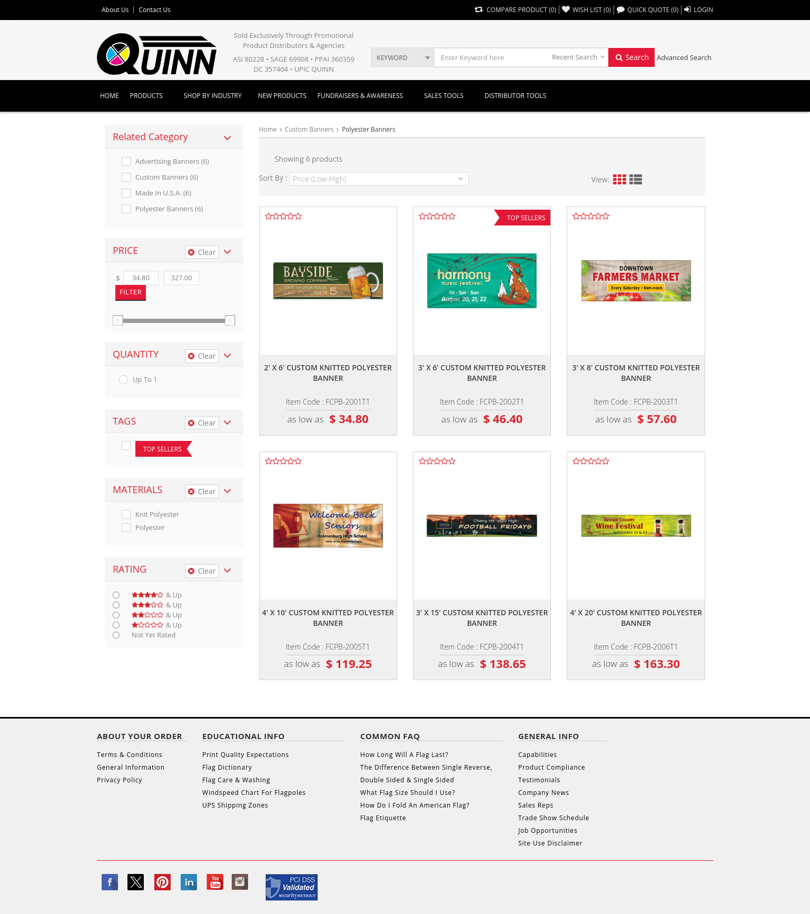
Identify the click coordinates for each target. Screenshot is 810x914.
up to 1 (145, 379)
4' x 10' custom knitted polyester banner (328, 617)
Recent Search (574, 57)
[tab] (174, 137)
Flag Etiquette (383, 817)
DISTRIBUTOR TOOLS (515, 95)
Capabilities (537, 754)
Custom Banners (309, 129)
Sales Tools (443, 95)
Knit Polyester (157, 514)
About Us (115, 10)
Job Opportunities (547, 830)
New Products (282, 95)
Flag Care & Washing (236, 779)
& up (157, 595)
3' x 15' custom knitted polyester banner (482, 617)
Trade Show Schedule (553, 817)
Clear (202, 252)
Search (631, 57)
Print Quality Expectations (245, 754)
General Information (131, 767)
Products (146, 95)
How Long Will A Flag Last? (404, 754)
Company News (543, 792)
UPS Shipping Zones (235, 805)
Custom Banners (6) (166, 177)
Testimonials (539, 779)
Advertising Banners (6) (172, 161)
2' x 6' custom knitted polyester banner (328, 372)
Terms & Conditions (130, 754)
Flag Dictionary (227, 767)
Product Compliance (551, 767)
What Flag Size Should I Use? (407, 792)
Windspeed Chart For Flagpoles (254, 792)
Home (109, 95)
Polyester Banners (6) (169, 208)
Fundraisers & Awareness (360, 95)
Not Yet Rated (153, 635)
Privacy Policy (119, 779)
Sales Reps (536, 805)
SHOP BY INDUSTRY (213, 95)
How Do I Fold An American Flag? (415, 805)
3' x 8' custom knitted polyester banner (636, 372)
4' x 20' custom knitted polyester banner (636, 617)
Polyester (150, 527)
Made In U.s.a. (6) (163, 193)
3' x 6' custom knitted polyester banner (482, 372)
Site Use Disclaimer (550, 843)
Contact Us (155, 10)
